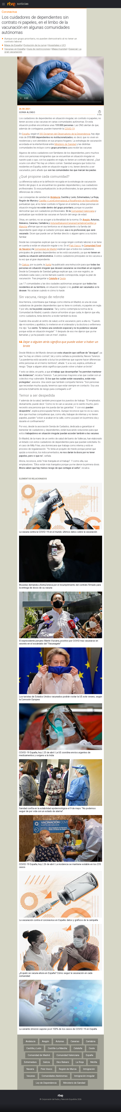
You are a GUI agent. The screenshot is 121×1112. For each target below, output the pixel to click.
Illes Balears (62, 1062)
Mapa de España (13, 45)
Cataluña (53, 278)
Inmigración (89, 1069)
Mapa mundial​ (59, 49)
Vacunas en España (14, 49)
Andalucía (55, 197)
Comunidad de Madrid (45, 249)
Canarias (71, 223)
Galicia (25, 264)
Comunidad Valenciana (82, 211)
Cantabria (81, 223)
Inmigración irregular (84, 1076)
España (26, 133)
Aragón (86, 219)
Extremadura (60, 200)
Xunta (48, 264)
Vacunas (31, 1076)
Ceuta (63, 278)
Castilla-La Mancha (57, 1048)
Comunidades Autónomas (54, 1076)
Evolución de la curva (35, 45)
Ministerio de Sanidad (65, 144)
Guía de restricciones (38, 49)
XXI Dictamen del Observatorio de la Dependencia (65, 133)
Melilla (95, 200)
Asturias (54, 223)
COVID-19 (70, 128)
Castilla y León (46, 200)
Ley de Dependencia (46, 1082)
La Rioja (70, 200)
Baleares (62, 223)
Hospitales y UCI (57, 45)
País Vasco (75, 245)
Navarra (30, 1069)
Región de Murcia (83, 200)
